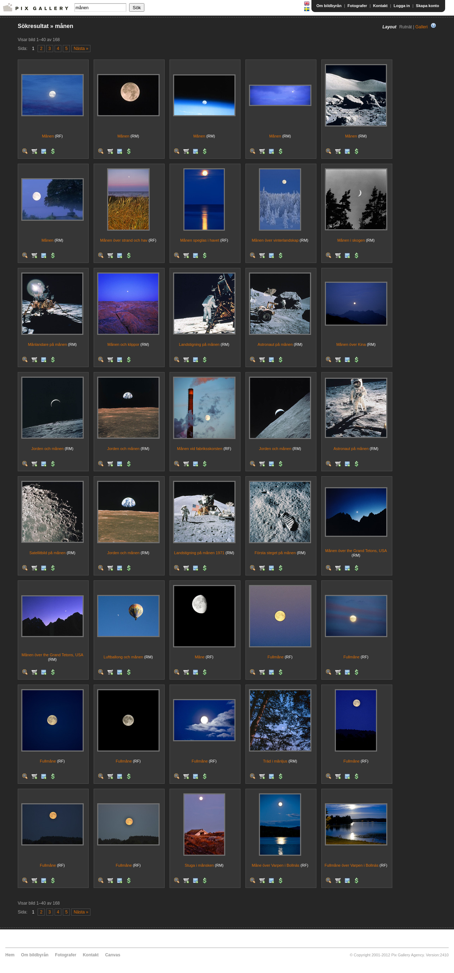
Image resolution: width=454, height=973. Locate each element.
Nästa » (81, 48)
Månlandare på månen (47, 344)
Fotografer (357, 6)
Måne (200, 657)
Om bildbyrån (329, 6)
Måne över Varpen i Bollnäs (275, 865)
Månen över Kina (351, 344)
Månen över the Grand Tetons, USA (356, 551)
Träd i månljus (275, 761)
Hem (10, 954)
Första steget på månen (275, 553)
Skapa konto (427, 6)
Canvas (112, 954)
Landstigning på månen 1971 (199, 553)
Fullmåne (275, 657)
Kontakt (380, 6)
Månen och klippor (123, 344)
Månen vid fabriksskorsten (199, 448)
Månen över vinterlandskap (275, 240)
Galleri (421, 26)
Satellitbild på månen (47, 553)
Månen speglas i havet (199, 240)
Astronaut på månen (275, 344)
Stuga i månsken (199, 865)
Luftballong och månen (123, 657)
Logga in (402, 6)
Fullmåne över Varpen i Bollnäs (351, 865)
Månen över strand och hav (123, 240)
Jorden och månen (47, 448)
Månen (48, 136)
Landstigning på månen (199, 344)
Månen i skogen (351, 240)
